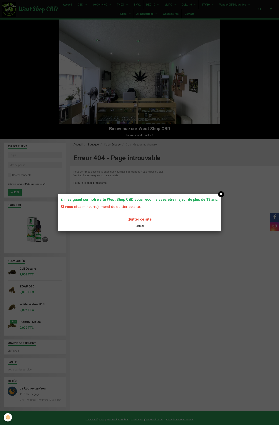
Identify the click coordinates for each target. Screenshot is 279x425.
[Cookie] (8, 417)
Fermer (139, 226)
